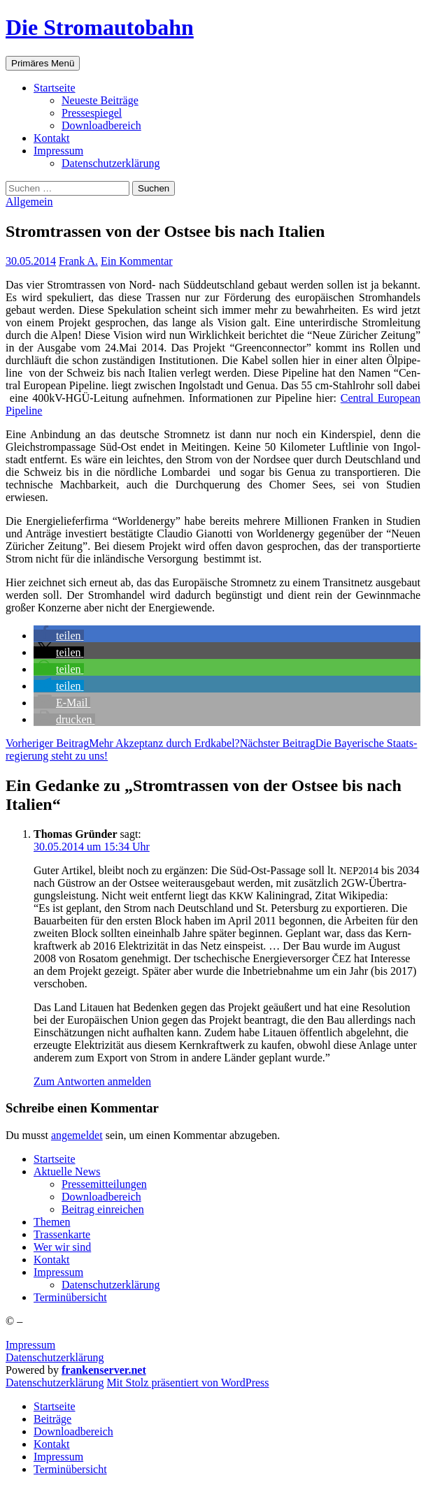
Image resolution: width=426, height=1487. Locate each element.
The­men (52, 1222)
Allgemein (29, 202)
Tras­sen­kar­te (62, 1234)
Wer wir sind (62, 1247)
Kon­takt (52, 138)
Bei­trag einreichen (103, 1209)
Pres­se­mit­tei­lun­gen (104, 1184)
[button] (59, 635)
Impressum (30, 1345)
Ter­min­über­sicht (70, 1297)
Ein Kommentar (137, 261)
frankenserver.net (104, 1370)
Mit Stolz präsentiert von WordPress (187, 1382)
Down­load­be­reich (101, 125)
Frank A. (78, 261)
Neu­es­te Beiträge (100, 100)
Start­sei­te (55, 88)
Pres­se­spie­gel (92, 113)
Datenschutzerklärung (55, 1357)
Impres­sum (58, 151)
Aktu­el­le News (67, 1171)
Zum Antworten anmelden (92, 1081)
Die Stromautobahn (100, 27)
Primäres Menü (42, 63)
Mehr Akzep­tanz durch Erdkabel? (123, 743)
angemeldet (77, 1135)
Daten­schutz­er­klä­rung (110, 163)
